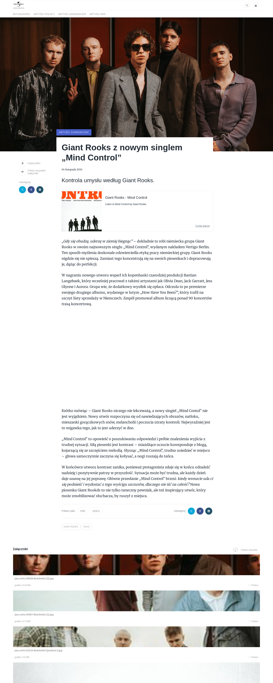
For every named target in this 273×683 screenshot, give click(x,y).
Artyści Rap (97, 14)
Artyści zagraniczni (72, 14)
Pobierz (65, 585)
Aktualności (21, 14)
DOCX (96, 510)
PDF (82, 510)
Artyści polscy (44, 14)
